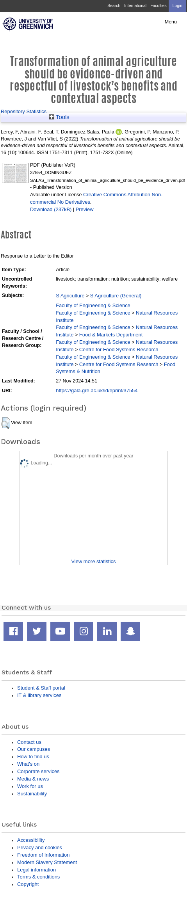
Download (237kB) (50, 209)
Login (177, 6)
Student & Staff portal (41, 688)
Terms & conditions (38, 877)
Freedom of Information (43, 855)
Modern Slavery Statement (47, 862)
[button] (5, 423)
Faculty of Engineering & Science (93, 305)
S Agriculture (70, 296)
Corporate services (38, 771)
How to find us (33, 756)
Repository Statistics (23, 111)
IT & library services (39, 695)
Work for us (30, 786)
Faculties (158, 6)
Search (113, 6)
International (135, 6)
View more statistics (93, 561)
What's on (28, 764)
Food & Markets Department (111, 335)
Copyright (28, 884)
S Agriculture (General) (116, 296)
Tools (59, 117)
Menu (171, 22)
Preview (85, 209)
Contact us (29, 742)
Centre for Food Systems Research (119, 349)
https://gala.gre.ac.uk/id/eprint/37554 (96, 390)
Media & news (33, 779)
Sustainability (32, 794)
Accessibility (31, 840)
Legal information (36, 870)
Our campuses (33, 749)
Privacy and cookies (39, 847)
